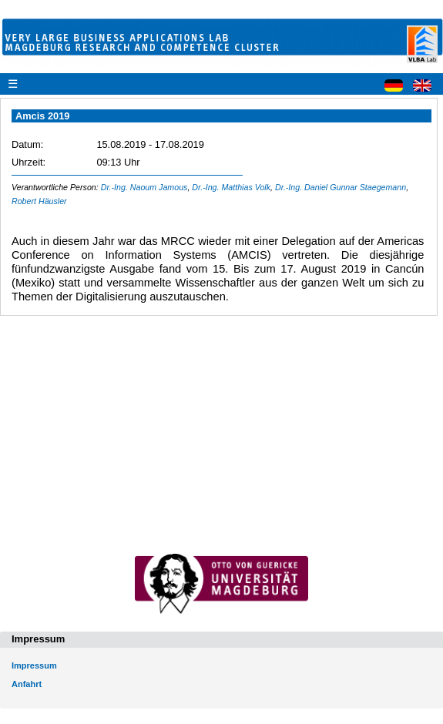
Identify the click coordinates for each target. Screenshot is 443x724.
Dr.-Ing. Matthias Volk (231, 187)
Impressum (34, 665)
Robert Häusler (39, 201)
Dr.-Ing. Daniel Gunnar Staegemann (340, 187)
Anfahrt (27, 684)
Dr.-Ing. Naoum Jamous (144, 187)
